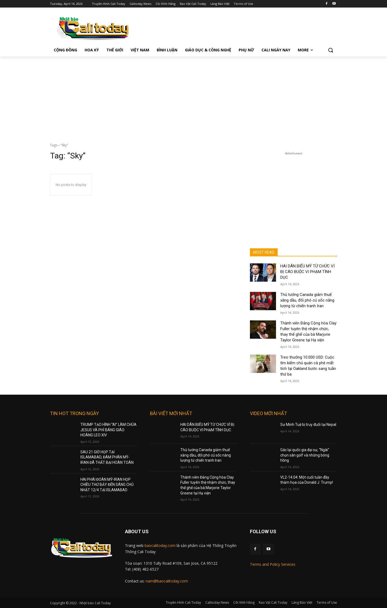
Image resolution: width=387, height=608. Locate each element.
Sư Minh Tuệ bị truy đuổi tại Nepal (308, 424)
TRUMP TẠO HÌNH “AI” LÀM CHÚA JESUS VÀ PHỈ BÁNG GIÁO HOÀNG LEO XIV (108, 429)
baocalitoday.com (160, 545)
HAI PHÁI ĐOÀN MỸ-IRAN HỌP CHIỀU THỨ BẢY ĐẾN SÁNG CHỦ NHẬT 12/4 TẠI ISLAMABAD (107, 484)
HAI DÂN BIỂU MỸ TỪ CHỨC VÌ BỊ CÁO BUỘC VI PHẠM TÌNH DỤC (307, 272)
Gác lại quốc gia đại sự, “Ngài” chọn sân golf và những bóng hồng (304, 455)
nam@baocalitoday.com (167, 581)
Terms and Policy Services (272, 564)
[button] (330, 50)
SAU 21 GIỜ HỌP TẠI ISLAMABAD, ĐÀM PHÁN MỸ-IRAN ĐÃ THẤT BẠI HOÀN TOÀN (107, 457)
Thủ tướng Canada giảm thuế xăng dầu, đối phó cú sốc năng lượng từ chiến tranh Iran (307, 300)
